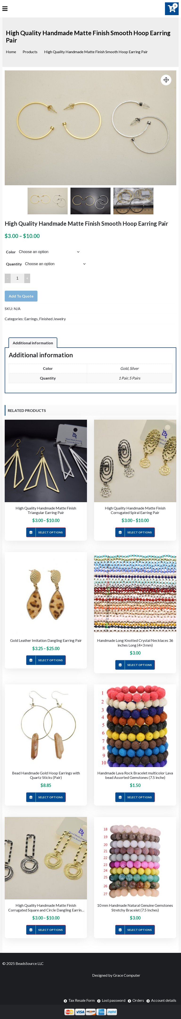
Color (11, 252)
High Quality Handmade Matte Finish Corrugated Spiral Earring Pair (135, 510)
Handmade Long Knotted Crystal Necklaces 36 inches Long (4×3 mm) (135, 642)
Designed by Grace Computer (116, 975)
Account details (163, 1000)
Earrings (31, 318)
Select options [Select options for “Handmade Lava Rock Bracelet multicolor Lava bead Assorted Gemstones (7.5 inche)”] (139, 797)
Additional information (33, 343)
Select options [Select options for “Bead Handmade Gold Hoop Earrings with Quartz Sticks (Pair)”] (50, 797)
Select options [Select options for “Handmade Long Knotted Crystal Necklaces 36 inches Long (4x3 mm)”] (139, 665)
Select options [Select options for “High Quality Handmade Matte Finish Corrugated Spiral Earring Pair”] (139, 532)
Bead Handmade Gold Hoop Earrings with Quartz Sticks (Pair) (46, 775)
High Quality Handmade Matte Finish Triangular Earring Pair (46, 510)
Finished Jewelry (52, 318)
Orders (138, 1000)
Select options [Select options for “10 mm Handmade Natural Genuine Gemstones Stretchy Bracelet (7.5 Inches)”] (139, 930)
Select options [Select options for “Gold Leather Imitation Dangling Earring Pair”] (50, 660)
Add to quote (21, 296)
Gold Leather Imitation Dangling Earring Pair (46, 640)
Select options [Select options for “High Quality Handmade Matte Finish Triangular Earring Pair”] (50, 532)
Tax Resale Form (81, 1000)
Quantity (14, 264)
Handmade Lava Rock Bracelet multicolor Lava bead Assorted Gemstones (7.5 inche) (135, 775)
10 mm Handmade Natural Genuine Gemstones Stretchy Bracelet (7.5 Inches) (135, 907)
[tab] (32, 342)
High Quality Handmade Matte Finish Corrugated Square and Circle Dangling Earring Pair (46, 907)
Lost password (113, 1000)
